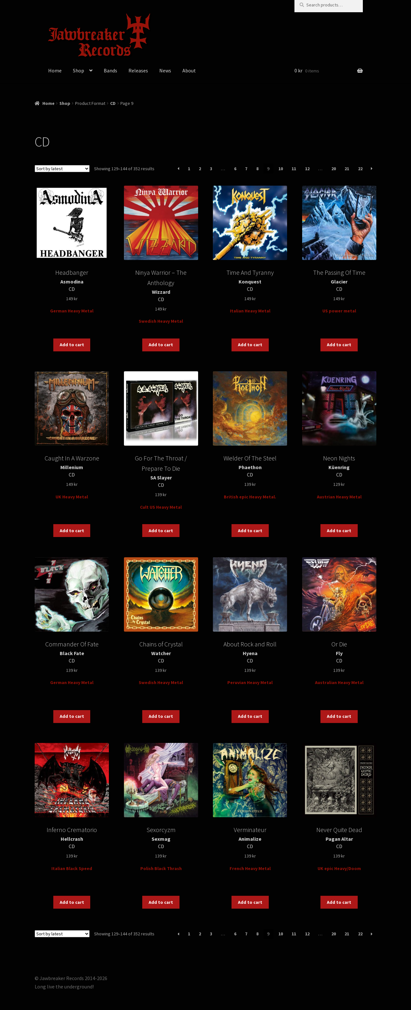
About (189, 70)
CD (113, 103)
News (165, 70)
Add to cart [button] (72, 344)
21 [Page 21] (347, 168)
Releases (138, 70)
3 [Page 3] (211, 168)
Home (55, 70)
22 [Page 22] (360, 168)
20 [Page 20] (333, 168)
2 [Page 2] (200, 168)
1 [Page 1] (189, 168)
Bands (110, 70)
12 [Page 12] (307, 168)
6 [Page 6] (235, 168)
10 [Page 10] (280, 168)
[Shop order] (62, 168)
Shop (78, 70)
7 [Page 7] (246, 168)
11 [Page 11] (294, 168)
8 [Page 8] (257, 168)
